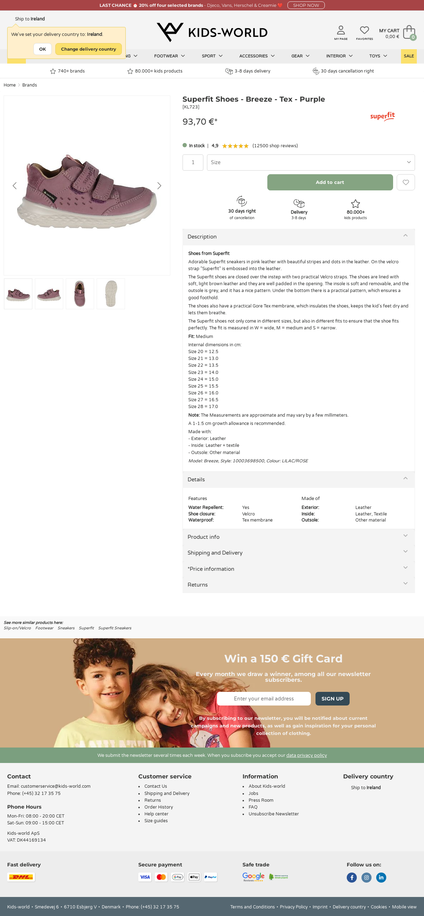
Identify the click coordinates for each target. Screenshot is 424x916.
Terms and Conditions (252, 907)
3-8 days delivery (247, 71)
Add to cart (330, 182)
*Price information (211, 569)
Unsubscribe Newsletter (274, 813)
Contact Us (155, 786)
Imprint (320, 907)
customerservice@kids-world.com (56, 786)
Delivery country (349, 907)
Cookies (379, 907)
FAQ (253, 807)
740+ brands (67, 71)
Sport (212, 56)
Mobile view (404, 907)
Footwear (169, 56)
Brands (29, 85)
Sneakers (65, 628)
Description (202, 236)
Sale (409, 56)
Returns (198, 585)
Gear (300, 56)
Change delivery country (88, 49)
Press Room (261, 800)
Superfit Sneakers (114, 628)
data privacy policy (306, 755)
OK (42, 49)
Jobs (253, 793)
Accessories (257, 56)
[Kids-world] (212, 32)
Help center (156, 813)
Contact (19, 776)
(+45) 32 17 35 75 (41, 793)
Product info (204, 537)
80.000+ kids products (155, 71)
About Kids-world (267, 786)
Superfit (86, 628)
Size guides (156, 820)
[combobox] (311, 162)
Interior (339, 56)
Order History (158, 807)
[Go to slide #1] (18, 293)
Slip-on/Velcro (17, 628)
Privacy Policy (294, 907)
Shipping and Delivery (215, 553)
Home (10, 85)
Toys (378, 56)
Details (196, 479)
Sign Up (333, 698)
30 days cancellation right (343, 71)
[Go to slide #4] (111, 293)
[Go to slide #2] (49, 293)
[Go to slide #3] (80, 293)
